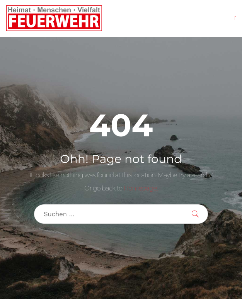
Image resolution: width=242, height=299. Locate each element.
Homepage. (141, 188)
